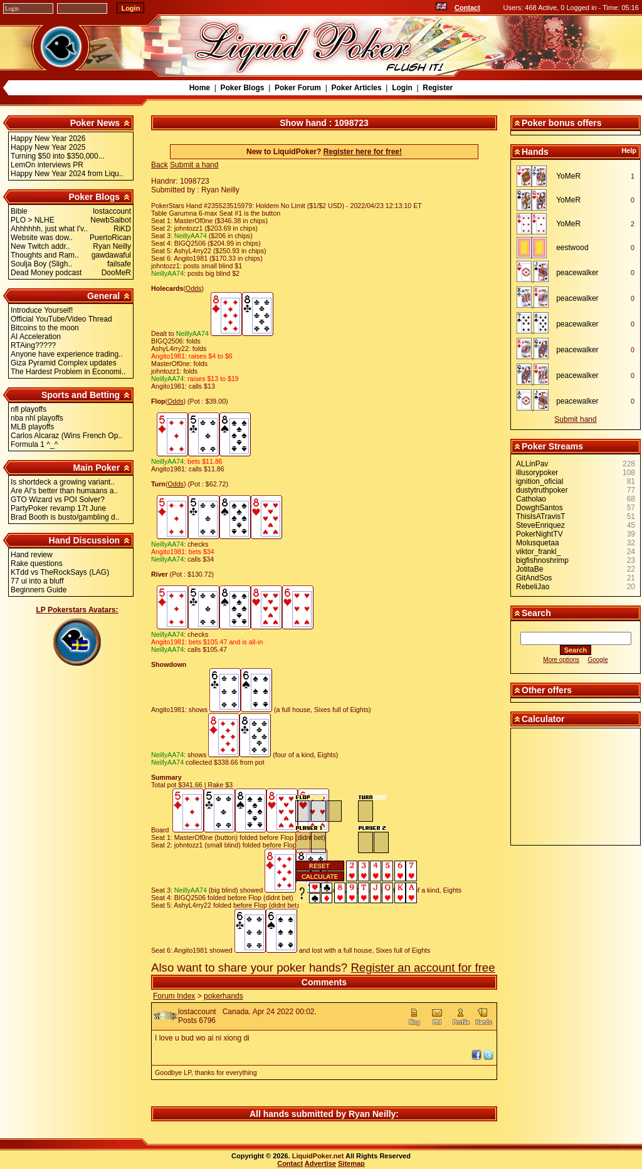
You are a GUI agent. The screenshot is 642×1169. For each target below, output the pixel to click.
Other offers (547, 690)
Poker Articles (356, 87)
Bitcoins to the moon (45, 327)
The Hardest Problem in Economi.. (68, 371)
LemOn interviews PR (47, 164)
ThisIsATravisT (541, 516)
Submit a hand (194, 164)
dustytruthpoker (542, 490)
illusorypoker (537, 472)
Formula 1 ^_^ (34, 444)
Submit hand (575, 419)
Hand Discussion (84, 540)
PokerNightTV (539, 534)
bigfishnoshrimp (542, 560)
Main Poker (96, 468)
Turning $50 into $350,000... (58, 156)
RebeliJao (532, 586)
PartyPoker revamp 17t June (58, 508)
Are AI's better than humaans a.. (64, 490)
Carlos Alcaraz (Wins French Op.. (66, 435)
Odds (193, 288)
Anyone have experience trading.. (67, 354)
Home (199, 87)
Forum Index (174, 996)
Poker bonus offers (562, 123)
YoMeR (568, 176)
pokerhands (223, 996)
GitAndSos (534, 578)
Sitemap (351, 1163)
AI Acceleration (36, 336)
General (103, 296)
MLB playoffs (32, 426)
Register (438, 87)
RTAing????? (33, 345)
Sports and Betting (80, 395)
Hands (535, 152)
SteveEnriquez (540, 525)
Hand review (32, 554)
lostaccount (197, 1011)
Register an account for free (422, 967)
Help (628, 150)
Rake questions (37, 563)
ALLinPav (532, 463)
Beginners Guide (38, 589)
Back (159, 164)
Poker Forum (298, 87)
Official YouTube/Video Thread (61, 319)
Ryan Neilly (372, 1114)
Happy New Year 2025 (48, 147)
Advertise (320, 1163)
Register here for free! (363, 151)
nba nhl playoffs (37, 418)
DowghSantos (539, 507)
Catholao (531, 499)
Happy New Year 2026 (48, 138)
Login (402, 87)
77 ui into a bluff (37, 581)
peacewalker (577, 272)
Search (536, 613)
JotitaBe (529, 569)
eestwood (572, 247)
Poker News (95, 123)
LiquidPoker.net (318, 1156)
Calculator (543, 719)
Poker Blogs (242, 87)
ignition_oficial (539, 481)
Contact (467, 7)
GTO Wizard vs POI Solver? (58, 499)
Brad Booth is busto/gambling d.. (65, 517)
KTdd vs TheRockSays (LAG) (60, 572)
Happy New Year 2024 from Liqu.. (67, 173)
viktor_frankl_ (538, 551)
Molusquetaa (537, 542)
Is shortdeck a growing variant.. (63, 482)
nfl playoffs (28, 409)
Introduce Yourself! (42, 310)
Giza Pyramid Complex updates (64, 363)
